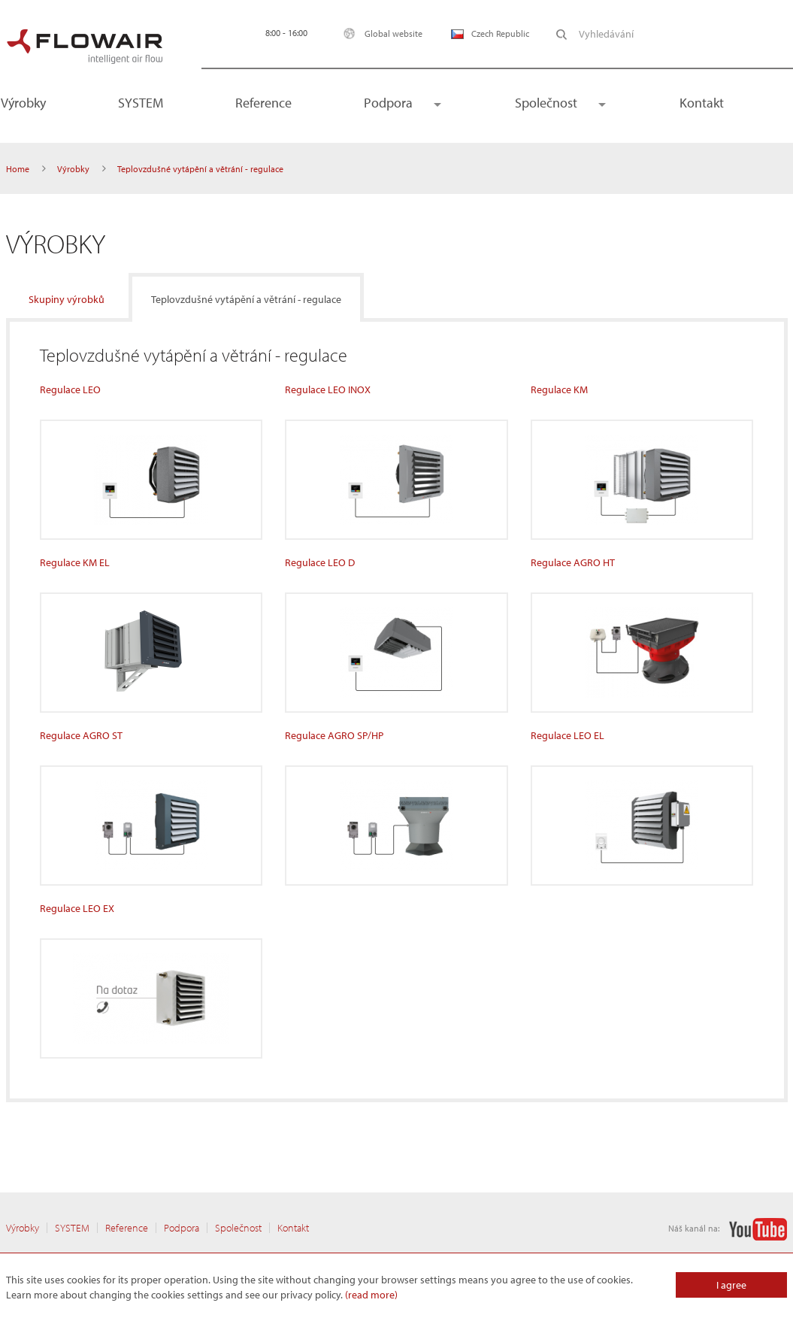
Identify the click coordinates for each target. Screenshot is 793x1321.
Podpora (388, 102)
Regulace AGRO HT (573, 562)
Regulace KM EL (75, 562)
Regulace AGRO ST (81, 735)
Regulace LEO (70, 389)
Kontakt (701, 102)
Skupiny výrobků (66, 299)
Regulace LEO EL (567, 735)
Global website (379, 33)
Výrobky (73, 168)
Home (17, 168)
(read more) (371, 1294)
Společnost (546, 102)
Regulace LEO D (320, 562)
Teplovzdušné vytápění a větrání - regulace (246, 299)
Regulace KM (559, 389)
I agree (731, 1285)
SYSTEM (140, 102)
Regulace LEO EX (77, 908)
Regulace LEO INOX (328, 389)
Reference (263, 102)
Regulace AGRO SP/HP (334, 735)
